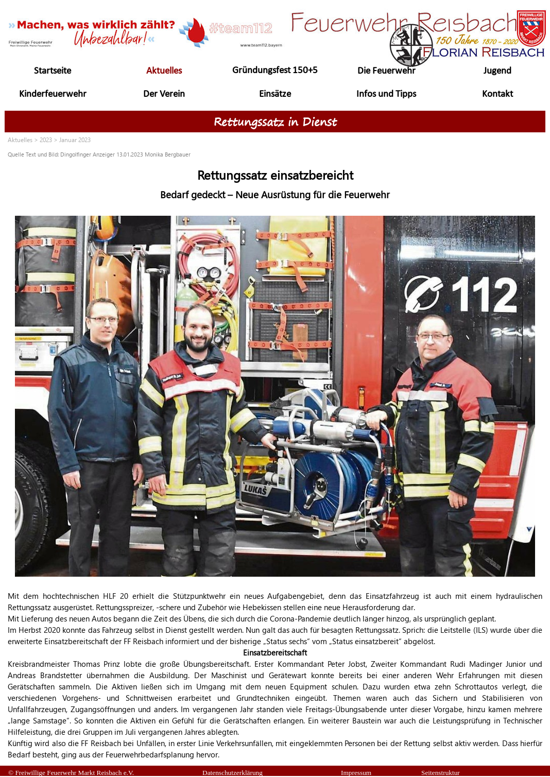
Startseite (52, 71)
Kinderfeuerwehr (53, 94)
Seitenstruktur (440, 772)
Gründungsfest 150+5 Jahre (275, 77)
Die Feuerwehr (386, 71)
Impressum (356, 772)
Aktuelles (164, 71)
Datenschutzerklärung (232, 772)
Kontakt (497, 94)
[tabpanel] (275, 153)
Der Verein (164, 94)
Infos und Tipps (386, 94)
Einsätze (275, 94)
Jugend (497, 71)
